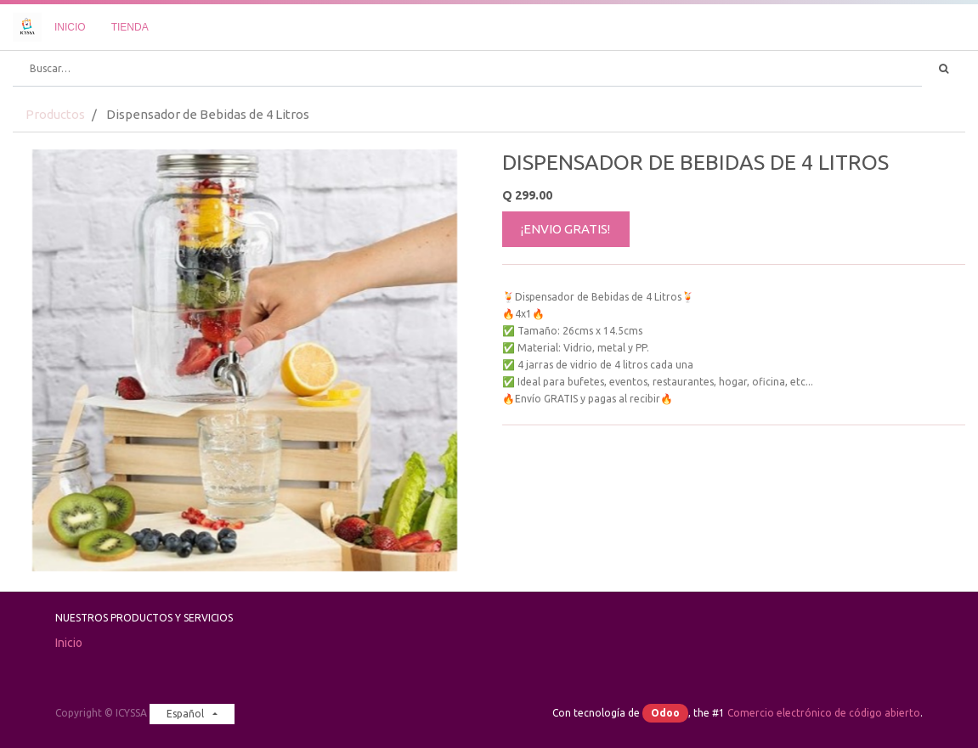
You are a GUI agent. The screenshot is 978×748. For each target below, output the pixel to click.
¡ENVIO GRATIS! (565, 229)
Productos (55, 114)
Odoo (665, 712)
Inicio (68, 643)
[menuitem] (70, 27)
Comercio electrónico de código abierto (823, 712)
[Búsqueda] (943, 69)
